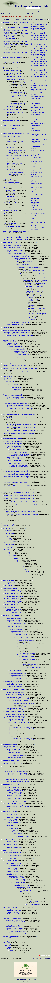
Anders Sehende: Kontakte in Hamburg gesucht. (16, 231)
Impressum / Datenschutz (43, 11)
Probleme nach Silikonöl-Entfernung (12, 438)
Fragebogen (22, 13)
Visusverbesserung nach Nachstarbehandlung (15, 402)
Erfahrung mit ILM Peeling (10, 340)
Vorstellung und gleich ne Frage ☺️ (12, 925)
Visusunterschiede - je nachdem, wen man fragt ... (16, 470)
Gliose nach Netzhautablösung (11, 936)
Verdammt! (7, 549)
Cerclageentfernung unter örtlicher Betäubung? (30, 267)
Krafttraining (6, 766)
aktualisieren (18, 19)
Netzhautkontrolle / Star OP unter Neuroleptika (15, 489)
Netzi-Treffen (15, 13)
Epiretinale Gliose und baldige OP (12, 67)
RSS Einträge (36, 958)
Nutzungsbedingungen (30, 11)
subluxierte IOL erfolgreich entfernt (12, 917)
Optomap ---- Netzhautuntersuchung (12, 394)
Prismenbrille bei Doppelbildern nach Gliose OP (15, 778)
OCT (4, 519)
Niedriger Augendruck (8, 580)
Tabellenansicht (42, 19)
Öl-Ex (7, 535)
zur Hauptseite (32, 979)
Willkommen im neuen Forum (10, 62)
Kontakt (48, 958)
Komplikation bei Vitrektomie (10, 839)
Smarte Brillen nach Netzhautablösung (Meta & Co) (16, 481)
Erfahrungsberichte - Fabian (10, 858)
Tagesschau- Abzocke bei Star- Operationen (14, 364)
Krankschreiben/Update (23, 836)
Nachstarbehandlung (8, 524)
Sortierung (25, 19)
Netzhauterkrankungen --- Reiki (11, 120)
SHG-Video (28, 13)
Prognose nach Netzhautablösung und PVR (14, 801)
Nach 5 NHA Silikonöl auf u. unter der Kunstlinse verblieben (19, 414)
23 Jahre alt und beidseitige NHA (11, 851)
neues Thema (5, 19)
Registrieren (21, 11)
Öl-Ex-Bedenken (7, 528)
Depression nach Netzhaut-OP (11, 588)
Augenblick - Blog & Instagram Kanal (12, 57)
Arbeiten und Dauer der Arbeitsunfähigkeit (14, 770)
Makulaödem (6, 327)
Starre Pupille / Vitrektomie (10, 811)
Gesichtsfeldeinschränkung (10, 744)
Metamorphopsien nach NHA (13, 862)
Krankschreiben (11, 825)
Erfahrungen (6, 941)
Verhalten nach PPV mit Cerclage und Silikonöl (15, 236)
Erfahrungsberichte (6, 13)
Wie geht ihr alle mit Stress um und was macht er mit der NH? (19, 492)
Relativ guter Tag (8, 546)
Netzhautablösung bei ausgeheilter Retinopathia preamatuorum (20, 368)
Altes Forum (35, 13)
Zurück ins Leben (7, 376)
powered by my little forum (25, 981)
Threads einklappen (33, 19)
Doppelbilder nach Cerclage (10, 210)
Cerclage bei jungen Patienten (11, 615)
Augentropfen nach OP (9, 187)
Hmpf (18, 561)
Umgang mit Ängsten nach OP (11, 784)
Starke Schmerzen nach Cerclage (11, 242)
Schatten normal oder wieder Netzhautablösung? (16, 133)
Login (15, 11)
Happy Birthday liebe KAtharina (11, 179)
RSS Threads (43, 958)
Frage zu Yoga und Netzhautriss (11, 125)
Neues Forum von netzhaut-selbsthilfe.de (32, 6)
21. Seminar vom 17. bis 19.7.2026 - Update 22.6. (15, 22)
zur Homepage (33, 2)
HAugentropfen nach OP (13, 196)
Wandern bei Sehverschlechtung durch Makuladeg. (16, 330)
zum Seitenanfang (21, 979)
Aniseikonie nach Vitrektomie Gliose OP (13, 689)
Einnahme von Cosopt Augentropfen (12, 760)
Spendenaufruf (42, 13)
